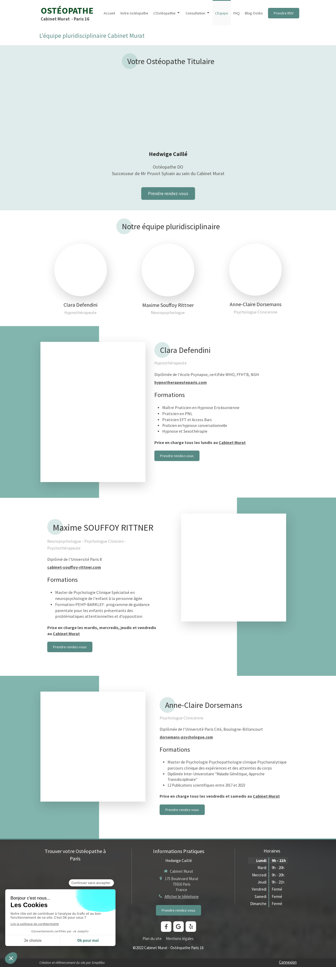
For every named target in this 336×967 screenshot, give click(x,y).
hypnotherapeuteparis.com (180, 382)
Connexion (288, 962)
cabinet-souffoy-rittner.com (74, 567)
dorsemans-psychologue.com (186, 737)
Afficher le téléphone (182, 896)
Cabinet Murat (232, 442)
